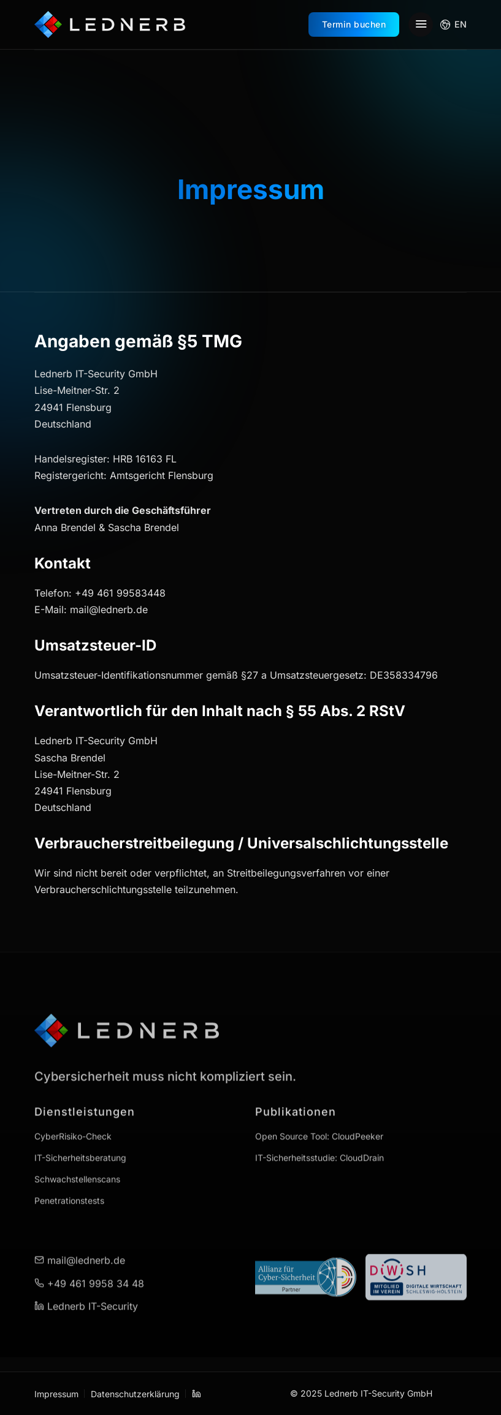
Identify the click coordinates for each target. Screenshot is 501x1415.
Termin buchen (354, 24)
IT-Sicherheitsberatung (80, 1130)
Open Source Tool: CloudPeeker (319, 1108)
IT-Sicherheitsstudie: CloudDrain (319, 1130)
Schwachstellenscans (77, 1151)
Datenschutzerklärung (135, 1394)
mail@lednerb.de (79, 1232)
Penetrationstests (69, 1173)
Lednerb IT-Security (86, 1278)
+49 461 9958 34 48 (89, 1255)
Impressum (56, 1394)
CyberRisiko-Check (73, 1108)
